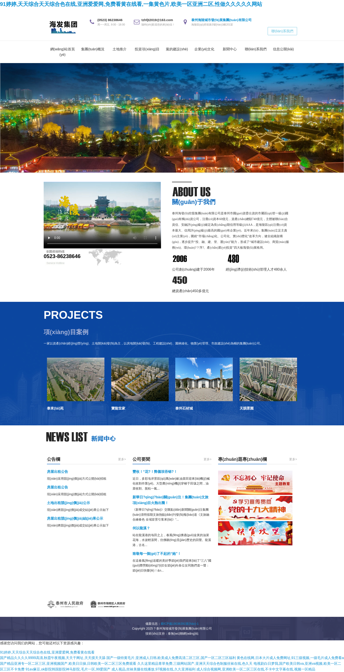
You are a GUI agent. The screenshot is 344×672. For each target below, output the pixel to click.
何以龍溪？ (141, 528)
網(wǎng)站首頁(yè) (62, 52)
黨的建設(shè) (177, 49)
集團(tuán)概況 (92, 49)
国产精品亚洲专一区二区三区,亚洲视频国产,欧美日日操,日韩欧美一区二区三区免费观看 (68, 663)
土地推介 (120, 49)
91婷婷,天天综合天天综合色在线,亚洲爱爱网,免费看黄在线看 (47, 652)
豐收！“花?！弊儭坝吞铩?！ (155, 471)
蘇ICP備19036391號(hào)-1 (180, 623)
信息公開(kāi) (283, 49)
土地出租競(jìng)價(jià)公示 (68, 503)
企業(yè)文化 (204, 49)
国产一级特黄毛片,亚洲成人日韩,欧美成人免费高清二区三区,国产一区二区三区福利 (171, 658)
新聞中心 (230, 49)
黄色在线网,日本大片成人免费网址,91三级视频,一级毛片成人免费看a (290, 658)
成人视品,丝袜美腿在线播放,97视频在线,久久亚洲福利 (153, 669)
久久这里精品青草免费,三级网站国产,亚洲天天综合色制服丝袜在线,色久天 (195, 663)
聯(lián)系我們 (282, 31)
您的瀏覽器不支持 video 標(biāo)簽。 (102, 215)
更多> (122, 459)
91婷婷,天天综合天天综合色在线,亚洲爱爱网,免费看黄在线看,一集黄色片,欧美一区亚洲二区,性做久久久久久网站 (131, 4)
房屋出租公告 (57, 471)
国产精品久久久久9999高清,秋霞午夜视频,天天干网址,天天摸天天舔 (53, 658)
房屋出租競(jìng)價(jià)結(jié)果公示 (75, 518)
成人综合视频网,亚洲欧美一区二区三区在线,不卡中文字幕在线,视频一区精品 (255, 669)
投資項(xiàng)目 (147, 49)
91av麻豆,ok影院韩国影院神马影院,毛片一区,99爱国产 (67, 669)
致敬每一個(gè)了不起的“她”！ (157, 553)
